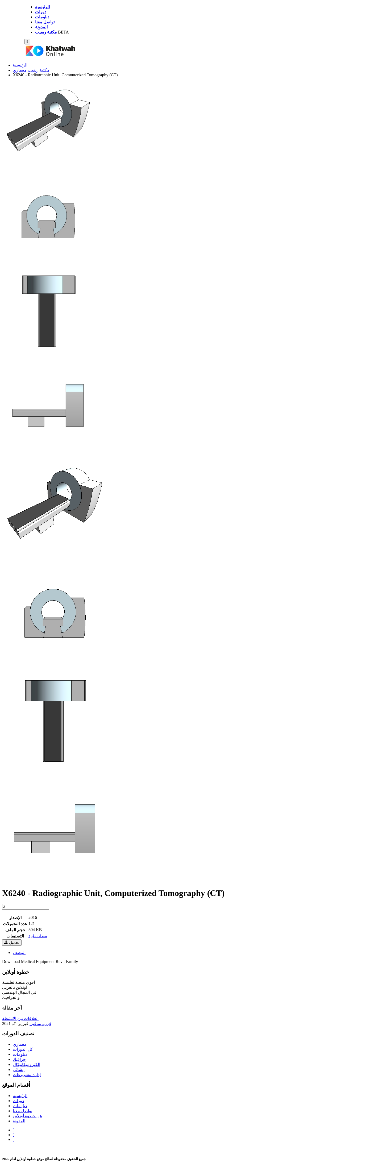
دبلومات (20, 1054)
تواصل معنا (22, 1110)
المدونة (19, 1121)
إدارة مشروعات (27, 1074)
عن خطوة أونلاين (27, 1116)
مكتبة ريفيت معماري (31, 70)
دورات (18, 1100)
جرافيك (19, 1059)
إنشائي (18, 1069)
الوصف (19, 952)
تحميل (11, 942)
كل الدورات (23, 1049)
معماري (20, 1044)
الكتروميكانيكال (26, 1064)
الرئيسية (20, 65)
